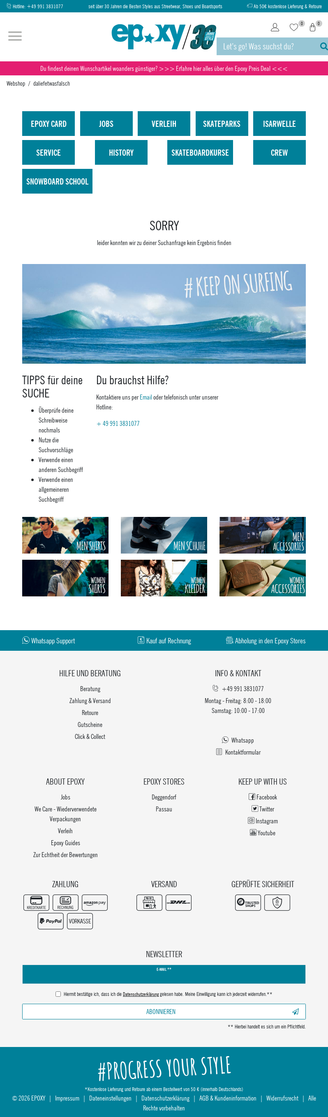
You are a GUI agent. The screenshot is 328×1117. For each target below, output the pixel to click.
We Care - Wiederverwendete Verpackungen (66, 813)
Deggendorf (164, 796)
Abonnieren (222, 1011)
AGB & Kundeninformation (227, 1098)
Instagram (263, 820)
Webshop (16, 83)
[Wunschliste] (293, 28)
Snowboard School (57, 181)
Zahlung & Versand (90, 700)
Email (146, 397)
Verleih (164, 123)
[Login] (275, 28)
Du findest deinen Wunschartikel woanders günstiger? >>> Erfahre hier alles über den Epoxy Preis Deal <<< (164, 68)
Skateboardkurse (200, 152)
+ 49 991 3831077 (118, 423)
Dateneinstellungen (110, 1098)
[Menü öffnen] (15, 37)
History (121, 152)
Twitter (263, 808)
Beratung (90, 688)
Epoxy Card (49, 123)
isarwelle (279, 123)
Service (48, 152)
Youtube (262, 832)
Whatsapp (238, 740)
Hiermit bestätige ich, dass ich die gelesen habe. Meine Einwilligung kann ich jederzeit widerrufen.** (168, 995)
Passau (164, 808)
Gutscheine (90, 724)
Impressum (67, 1098)
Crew (279, 152)
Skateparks (221, 123)
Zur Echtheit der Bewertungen (65, 854)
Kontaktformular (238, 752)
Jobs (106, 123)
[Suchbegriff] (264, 46)
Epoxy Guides (65, 842)
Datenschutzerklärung (165, 1098)
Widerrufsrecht (282, 1098)
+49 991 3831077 (45, 6)
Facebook (263, 796)
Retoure (90, 712)
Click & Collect (90, 736)
